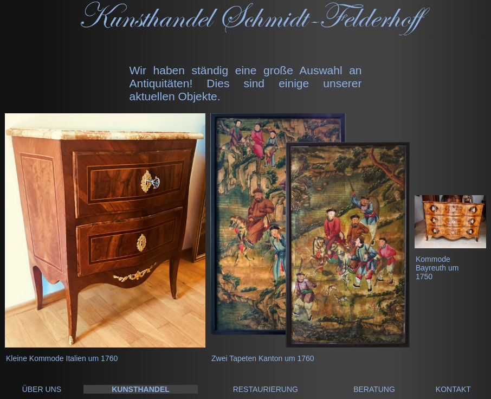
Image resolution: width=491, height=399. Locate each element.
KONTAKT (453, 389)
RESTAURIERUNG (265, 389)
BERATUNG (374, 389)
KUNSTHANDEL (141, 389)
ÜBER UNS (41, 389)
